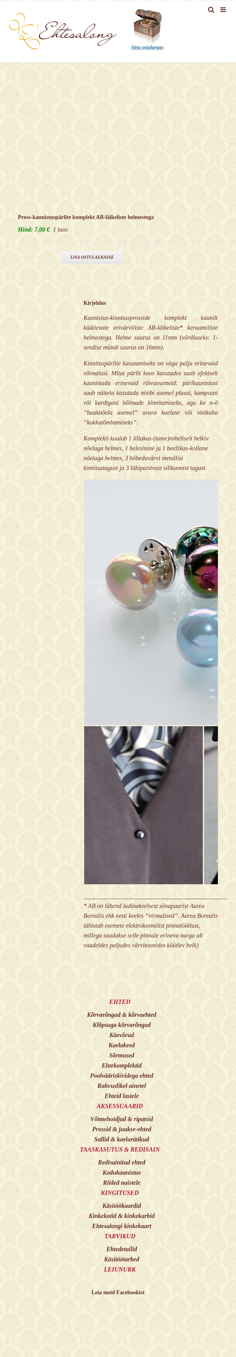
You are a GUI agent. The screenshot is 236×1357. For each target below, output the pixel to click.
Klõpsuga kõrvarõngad (122, 1024)
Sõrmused (121, 1055)
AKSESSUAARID (120, 1106)
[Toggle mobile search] (211, 9)
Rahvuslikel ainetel (121, 1085)
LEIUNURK (120, 1269)
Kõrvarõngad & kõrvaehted (121, 1014)
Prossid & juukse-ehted (121, 1129)
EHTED (120, 1001)
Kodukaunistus (122, 1172)
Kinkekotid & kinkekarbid (122, 1215)
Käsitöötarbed (121, 1259)
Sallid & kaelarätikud (121, 1139)
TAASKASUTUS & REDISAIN (120, 1149)
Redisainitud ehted (121, 1162)
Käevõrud (121, 1035)
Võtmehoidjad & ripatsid (121, 1119)
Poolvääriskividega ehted (121, 1075)
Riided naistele (121, 1182)
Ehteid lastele (121, 1095)
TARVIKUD (120, 1236)
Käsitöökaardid (121, 1205)
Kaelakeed (121, 1045)
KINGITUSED (120, 1192)
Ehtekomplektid (122, 1065)
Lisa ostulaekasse (92, 257)
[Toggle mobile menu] (223, 9)
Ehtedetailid (121, 1249)
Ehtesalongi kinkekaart (121, 1226)
